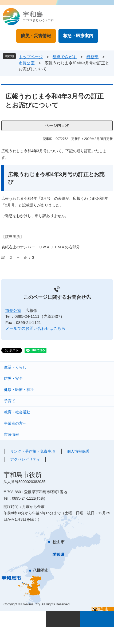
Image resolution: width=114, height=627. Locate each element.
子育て (9, 401)
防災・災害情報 (36, 35)
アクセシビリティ (25, 459)
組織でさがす (65, 56)
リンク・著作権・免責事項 (32, 451)
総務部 (93, 56)
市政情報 (11, 434)
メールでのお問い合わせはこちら (35, 328)
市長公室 (27, 63)
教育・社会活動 (17, 412)
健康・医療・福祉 (19, 389)
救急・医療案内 (78, 35)
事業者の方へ (15, 423)
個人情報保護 (78, 451)
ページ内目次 (57, 125)
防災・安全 (13, 378)
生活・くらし (15, 367)
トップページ (31, 56)
